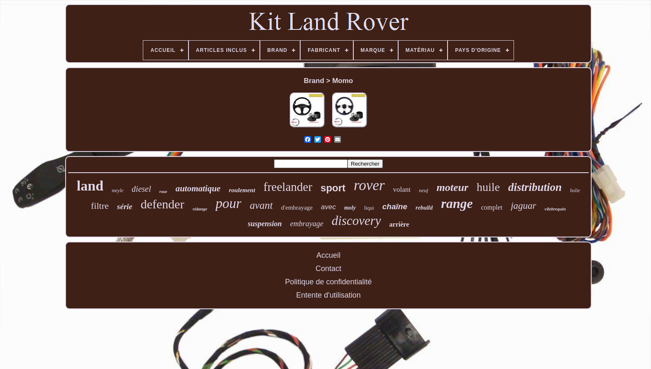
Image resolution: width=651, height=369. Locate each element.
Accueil (328, 255)
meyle (117, 190)
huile (488, 187)
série (124, 206)
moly (350, 208)
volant (402, 189)
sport (333, 187)
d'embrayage (297, 207)
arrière (399, 224)
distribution (535, 187)
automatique (198, 188)
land (90, 185)
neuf (423, 190)
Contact (328, 268)
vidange (200, 208)
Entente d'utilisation (328, 295)
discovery (356, 220)
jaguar (523, 205)
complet (492, 207)
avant (261, 205)
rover (369, 185)
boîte (575, 190)
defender (162, 204)
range (456, 203)
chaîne (394, 206)
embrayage (306, 224)
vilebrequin (555, 208)
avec (328, 207)
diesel (141, 188)
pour (228, 203)
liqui (369, 208)
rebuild (424, 208)
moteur (452, 187)
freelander (288, 186)
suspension (265, 224)
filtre (100, 205)
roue (163, 191)
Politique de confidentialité (328, 282)
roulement (242, 190)
